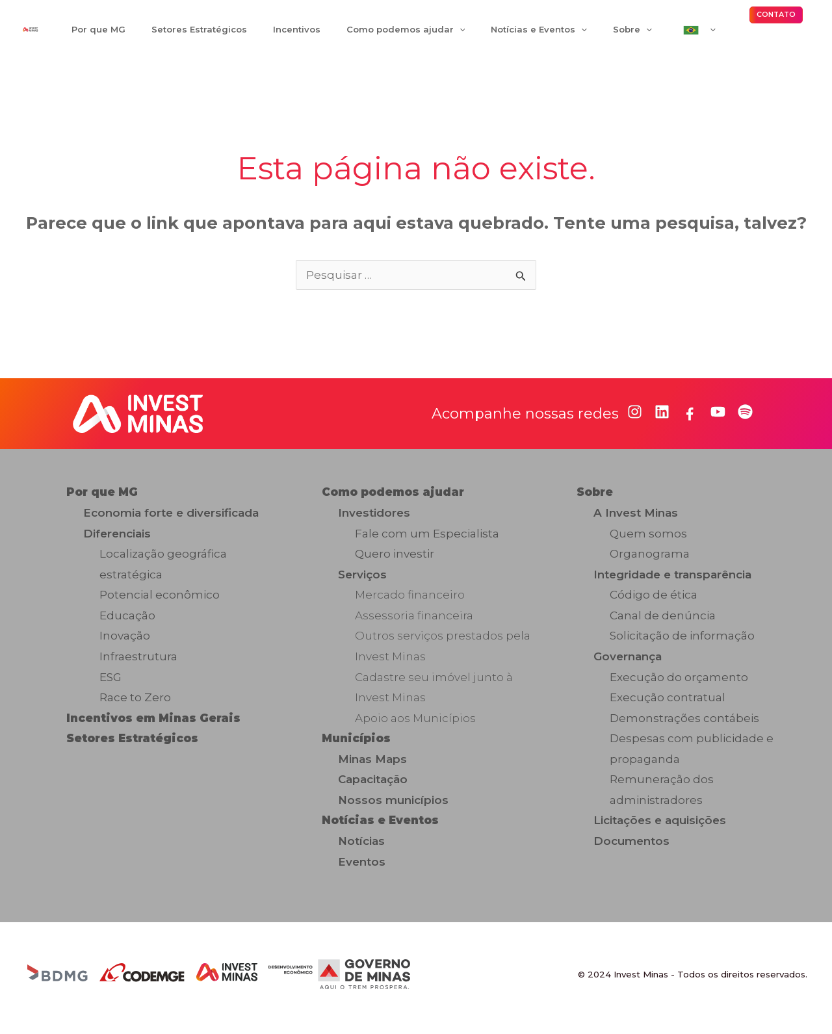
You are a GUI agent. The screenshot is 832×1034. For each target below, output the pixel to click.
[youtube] (718, 419)
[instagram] (634, 419)
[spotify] (745, 419)
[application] (431, 33)
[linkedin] (662, 419)
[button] (776, 18)
